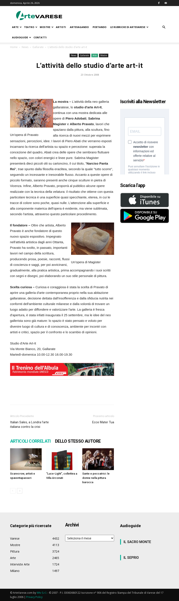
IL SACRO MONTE (137, 542)
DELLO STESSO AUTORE (78, 441)
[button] (164, 27)
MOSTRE (47, 27)
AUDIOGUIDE (21, 37)
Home (14, 47)
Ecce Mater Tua (103, 422)
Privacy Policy (34, 597)
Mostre (103, 55)
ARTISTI (61, 27)
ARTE (17, 27)
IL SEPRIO (131, 558)
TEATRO (30, 27)
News (25, 47)
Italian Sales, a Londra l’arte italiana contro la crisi (29, 424)
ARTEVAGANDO (79, 27)
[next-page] (19, 491)
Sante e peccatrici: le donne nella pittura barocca (96, 478)
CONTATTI (40, 37)
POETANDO (99, 27)
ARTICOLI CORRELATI (30, 441)
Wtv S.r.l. (42, 593)
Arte (95, 55)
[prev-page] (12, 491)
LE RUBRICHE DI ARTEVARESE (129, 27)
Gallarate (38, 47)
